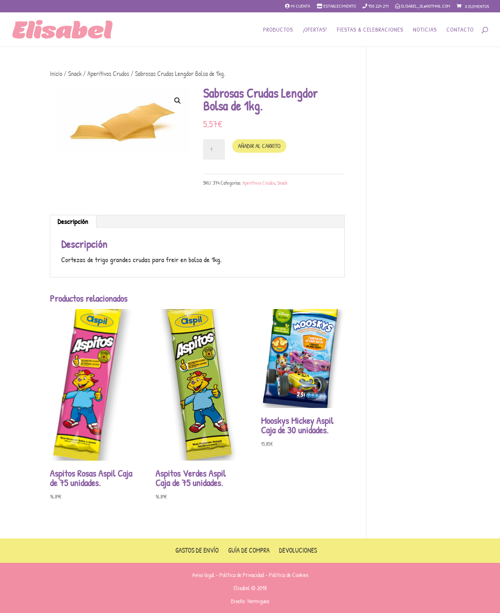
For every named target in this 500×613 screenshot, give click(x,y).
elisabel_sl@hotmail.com (422, 6)
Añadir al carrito (259, 146)
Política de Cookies (288, 575)
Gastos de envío (197, 550)
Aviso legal (203, 575)
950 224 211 (375, 6)
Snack (75, 73)
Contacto (460, 30)
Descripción (72, 221)
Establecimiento (336, 6)
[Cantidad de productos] (214, 149)
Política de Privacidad (241, 575)
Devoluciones (298, 550)
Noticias (425, 30)
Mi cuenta (297, 6)
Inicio (56, 73)
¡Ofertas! (315, 30)
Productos (278, 30)
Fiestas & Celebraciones (370, 30)
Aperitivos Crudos (108, 73)
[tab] (72, 221)
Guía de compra (249, 550)
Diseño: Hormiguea (250, 601)
